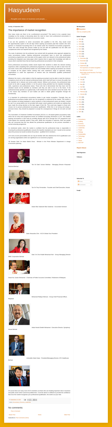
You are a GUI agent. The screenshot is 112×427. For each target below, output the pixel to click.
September (83, 65)
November (83, 61)
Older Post (67, 414)
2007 (80, 111)
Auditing (80, 121)
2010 (80, 104)
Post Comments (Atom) (22, 417)
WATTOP (80, 142)
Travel (80, 138)
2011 (80, 102)
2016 (80, 51)
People (80, 130)
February (82, 91)
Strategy (80, 132)
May (81, 84)
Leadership (28, 402)
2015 (80, 54)
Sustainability (82, 134)
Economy (22, 402)
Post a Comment (15, 411)
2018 (80, 46)
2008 (80, 109)
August (82, 77)
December (83, 58)
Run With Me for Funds (86, 70)
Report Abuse (81, 148)
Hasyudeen (24, 10)
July (81, 79)
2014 (80, 56)
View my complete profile (84, 32)
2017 (80, 49)
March (82, 89)
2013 (80, 97)
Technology (81, 136)
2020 (80, 41)
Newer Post (12, 414)
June (81, 82)
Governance (81, 125)
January (82, 94)
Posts (80, 181)
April (81, 87)
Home (39, 414)
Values (80, 140)
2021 (80, 39)
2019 (80, 44)
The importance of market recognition (90, 67)
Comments (81, 184)
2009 (80, 107)
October (82, 63)
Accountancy (16, 402)
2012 (80, 99)
